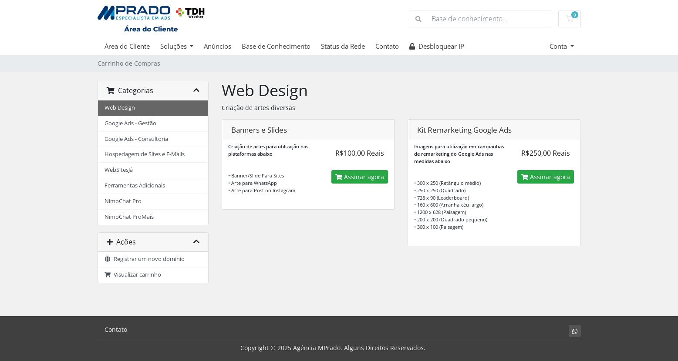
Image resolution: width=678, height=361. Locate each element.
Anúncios (217, 46)
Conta (559, 46)
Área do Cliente (127, 46)
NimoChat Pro (123, 201)
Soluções (174, 46)
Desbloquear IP (436, 46)
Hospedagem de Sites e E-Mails (145, 154)
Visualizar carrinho (133, 274)
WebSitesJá (119, 170)
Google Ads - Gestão (130, 123)
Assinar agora (359, 177)
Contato (387, 46)
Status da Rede (343, 46)
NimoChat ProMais (129, 217)
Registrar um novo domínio (145, 259)
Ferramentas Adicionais (135, 185)
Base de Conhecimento (276, 46)
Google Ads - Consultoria (136, 139)
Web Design (120, 107)
